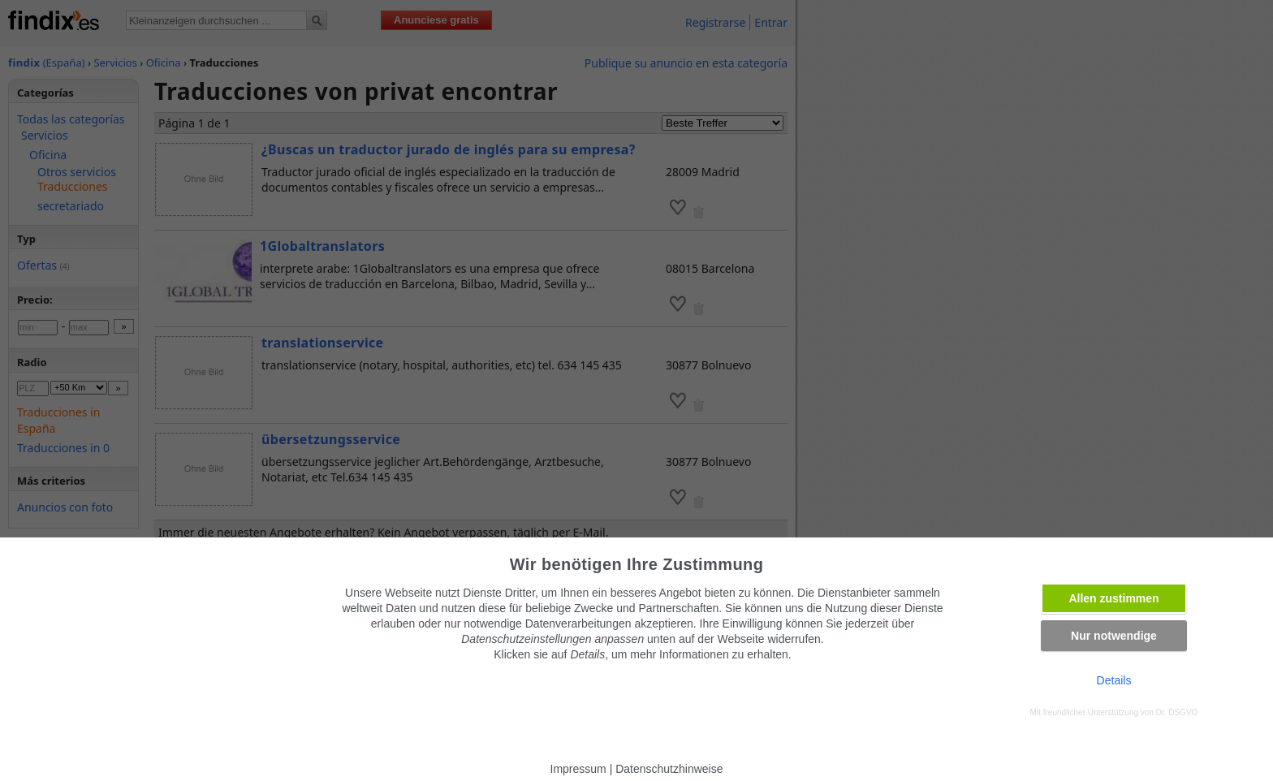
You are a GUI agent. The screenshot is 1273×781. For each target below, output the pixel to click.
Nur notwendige (1114, 635)
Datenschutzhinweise (669, 768)
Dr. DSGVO (1177, 712)
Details (1114, 680)
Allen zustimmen (1113, 598)
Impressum (578, 768)
